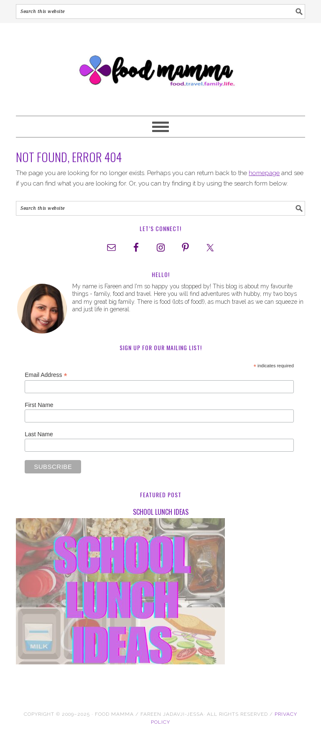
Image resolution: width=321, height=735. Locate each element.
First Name (39, 405)
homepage (264, 173)
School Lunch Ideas (161, 512)
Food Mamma (160, 65)
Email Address (46, 375)
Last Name (39, 434)
